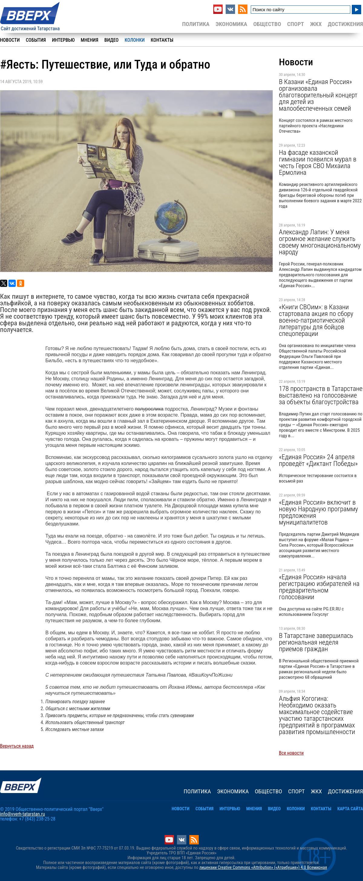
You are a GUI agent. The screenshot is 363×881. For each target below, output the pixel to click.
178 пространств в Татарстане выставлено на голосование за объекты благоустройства (320, 395)
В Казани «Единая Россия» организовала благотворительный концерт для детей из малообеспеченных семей (318, 95)
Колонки (135, 40)
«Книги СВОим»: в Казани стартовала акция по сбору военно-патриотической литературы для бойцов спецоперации (316, 320)
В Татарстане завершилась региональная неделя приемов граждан (316, 642)
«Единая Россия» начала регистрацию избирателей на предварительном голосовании (319, 587)
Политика (196, 24)
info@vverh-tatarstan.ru (22, 814)
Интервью (63, 40)
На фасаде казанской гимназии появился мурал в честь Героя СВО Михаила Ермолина (317, 162)
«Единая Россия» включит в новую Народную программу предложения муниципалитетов (318, 512)
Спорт (295, 24)
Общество (267, 24)
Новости (10, 40)
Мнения (89, 40)
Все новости (291, 753)
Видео (111, 40)
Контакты (162, 40)
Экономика (231, 24)
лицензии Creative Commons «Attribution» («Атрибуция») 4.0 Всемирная (263, 867)
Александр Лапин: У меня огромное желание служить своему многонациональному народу (320, 242)
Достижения (345, 24)
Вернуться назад (17, 746)
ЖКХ (316, 24)
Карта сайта (350, 808)
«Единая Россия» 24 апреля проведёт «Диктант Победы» (318, 460)
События (36, 40)
